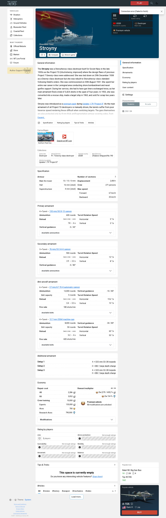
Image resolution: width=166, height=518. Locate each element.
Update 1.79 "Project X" (93, 104)
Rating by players (63, 123)
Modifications (46, 420)
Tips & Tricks (79, 123)
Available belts (48, 313)
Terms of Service (20, 506)
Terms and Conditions (20, 504)
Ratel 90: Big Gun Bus (131, 470)
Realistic (130, 104)
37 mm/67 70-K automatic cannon (64, 287)
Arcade (148, 104)
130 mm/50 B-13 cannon (60, 211)
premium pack (70, 104)
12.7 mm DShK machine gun (61, 319)
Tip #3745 (127, 477)
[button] (10, 500)
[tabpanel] (76, 224)
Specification (48, 123)
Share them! (98, 477)
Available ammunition (50, 233)
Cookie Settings (20, 511)
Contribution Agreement (20, 513)
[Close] (161, 11)
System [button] (28, 500)
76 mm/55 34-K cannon (59, 249)
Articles (91, 123)
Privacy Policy (20, 509)
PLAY (139, 3)
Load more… (77, 497)
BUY (139, 512)
